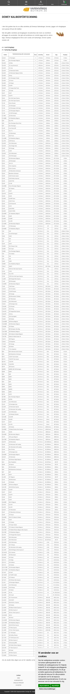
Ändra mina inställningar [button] (47, 689)
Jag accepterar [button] (44, 685)
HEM (18, 678)
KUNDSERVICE (18, 680)
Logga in (40, 4)
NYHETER (18, 685)
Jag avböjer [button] (55, 685)
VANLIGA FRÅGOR (18, 683)
